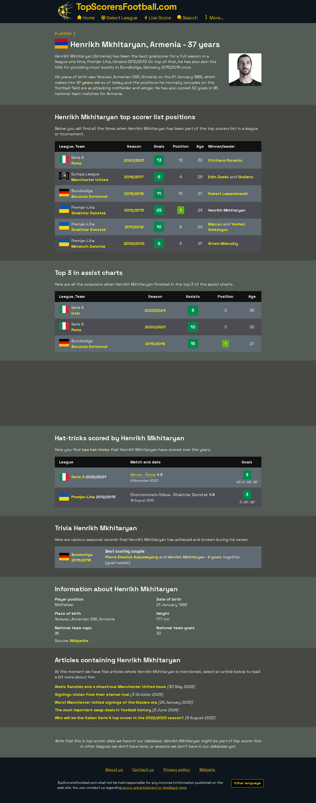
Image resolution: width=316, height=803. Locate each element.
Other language (247, 783)
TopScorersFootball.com (126, 6)
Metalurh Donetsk (88, 246)
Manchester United (89, 179)
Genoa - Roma (143, 474)
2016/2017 (134, 176)
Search (187, 18)
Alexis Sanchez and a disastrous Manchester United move (110, 686)
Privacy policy (176, 769)
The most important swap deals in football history (103, 709)
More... (214, 18)
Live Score (157, 18)
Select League (119, 18)
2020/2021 (134, 160)
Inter (75, 313)
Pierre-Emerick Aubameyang (131, 556)
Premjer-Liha (93, 496)
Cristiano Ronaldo (225, 160)
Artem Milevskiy (223, 243)
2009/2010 (134, 243)
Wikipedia (79, 640)
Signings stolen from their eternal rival (92, 694)
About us (114, 769)
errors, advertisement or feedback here (154, 787)
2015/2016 (134, 193)
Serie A (88, 476)
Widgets (207, 769)
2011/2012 (134, 226)
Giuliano (245, 176)
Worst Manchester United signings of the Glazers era (106, 702)
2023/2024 (155, 310)
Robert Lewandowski (228, 193)
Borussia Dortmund (89, 196)
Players (63, 33)
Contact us (143, 769)
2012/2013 (134, 210)
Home (86, 18)
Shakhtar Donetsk (88, 212)
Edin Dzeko (218, 176)
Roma (76, 163)
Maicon (215, 224)
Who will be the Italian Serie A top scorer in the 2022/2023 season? (119, 717)
